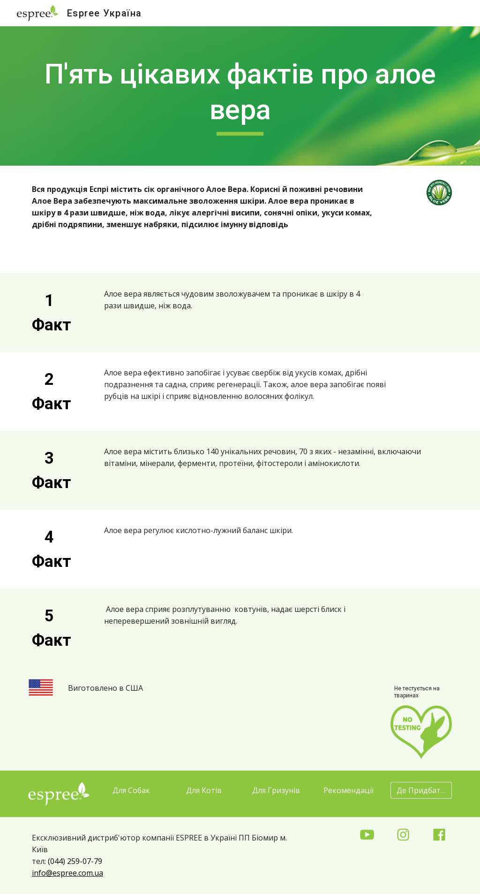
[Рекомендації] (348, 790)
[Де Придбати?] (421, 790)
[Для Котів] (203, 790)
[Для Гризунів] (276, 790)
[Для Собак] (131, 790)
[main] (240, 96)
